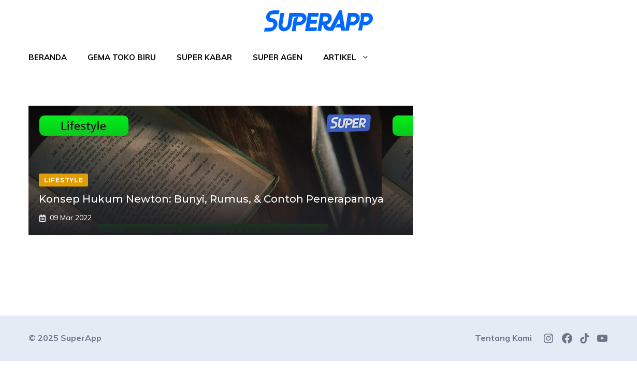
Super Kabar (204, 57)
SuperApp (81, 338)
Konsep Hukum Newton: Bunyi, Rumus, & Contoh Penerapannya (211, 199)
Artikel (351, 57)
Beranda (47, 57)
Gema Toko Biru (122, 57)
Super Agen (277, 57)
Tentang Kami (503, 338)
